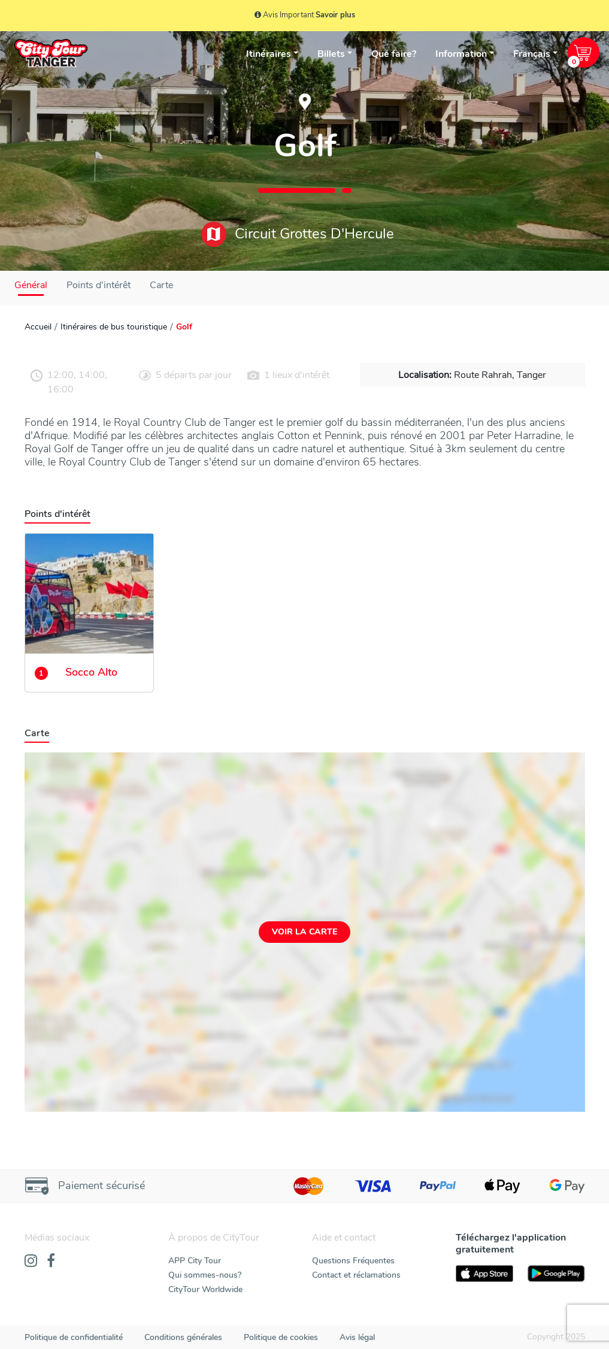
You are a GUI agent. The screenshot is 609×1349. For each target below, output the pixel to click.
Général (30, 285)
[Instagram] (31, 1261)
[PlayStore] (556, 1274)
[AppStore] (484, 1274)
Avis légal (357, 1337)
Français (531, 54)
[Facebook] (51, 1261)
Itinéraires (268, 54)
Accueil (38, 326)
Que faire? (393, 54)
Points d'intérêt (98, 285)
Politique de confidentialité (74, 1337)
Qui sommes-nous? (204, 1275)
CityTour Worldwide (205, 1289)
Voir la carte (304, 931)
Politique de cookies (281, 1337)
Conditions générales (183, 1337)
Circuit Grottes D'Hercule (297, 234)
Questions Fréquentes (353, 1260)
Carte (161, 285)
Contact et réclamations (356, 1275)
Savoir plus (335, 15)
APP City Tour (194, 1260)
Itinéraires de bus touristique (113, 326)
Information (461, 54)
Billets (331, 54)
